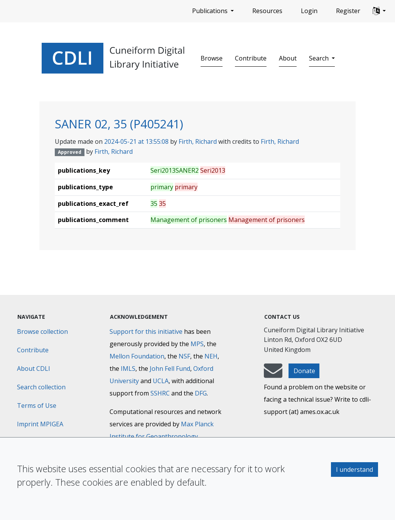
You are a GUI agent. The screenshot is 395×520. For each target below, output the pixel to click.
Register (348, 11)
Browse (212, 58)
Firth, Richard (198, 141)
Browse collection (42, 331)
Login (309, 11)
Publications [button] (210, 11)
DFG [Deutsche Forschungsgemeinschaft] (201, 393)
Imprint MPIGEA (40, 424)
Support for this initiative (146, 331)
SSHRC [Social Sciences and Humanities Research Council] (160, 393)
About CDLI (33, 368)
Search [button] (319, 58)
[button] (379, 11)
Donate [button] (304, 371)
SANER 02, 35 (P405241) (119, 124)
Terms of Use (36, 405)
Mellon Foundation (137, 356)
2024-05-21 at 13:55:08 (136, 141)
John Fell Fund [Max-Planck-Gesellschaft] (170, 368)
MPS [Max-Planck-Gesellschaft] (197, 344)
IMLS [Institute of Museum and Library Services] (128, 368)
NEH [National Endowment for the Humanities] (211, 356)
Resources (267, 11)
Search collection (41, 387)
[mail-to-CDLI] (273, 374)
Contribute (251, 58)
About (288, 58)
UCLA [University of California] (161, 381)
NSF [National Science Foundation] (184, 356)
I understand (354, 469)
